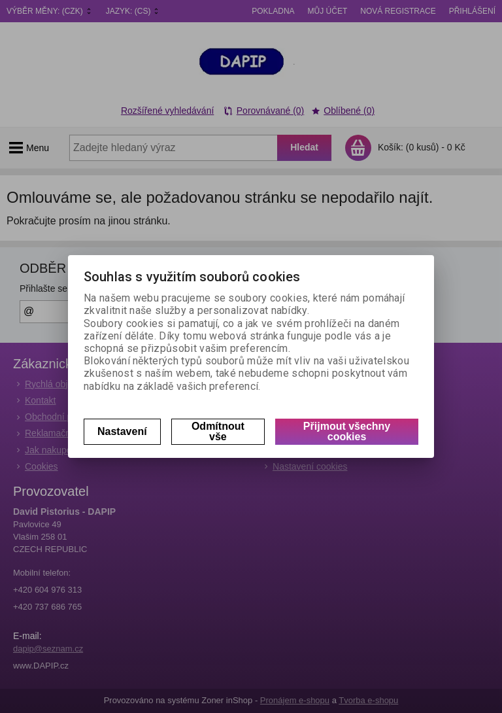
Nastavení (122, 431)
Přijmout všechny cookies (346, 431)
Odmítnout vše (218, 431)
